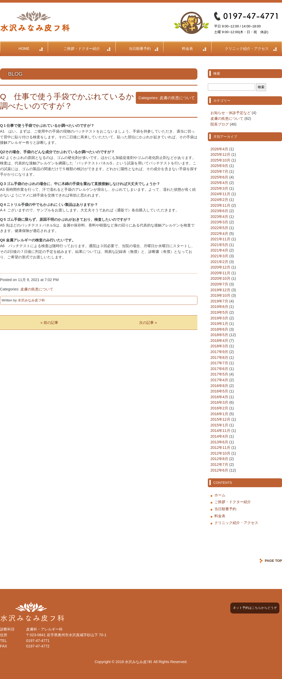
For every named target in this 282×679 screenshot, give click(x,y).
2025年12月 (220, 154)
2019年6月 (219, 307)
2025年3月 (219, 188)
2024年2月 (219, 200)
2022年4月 (219, 233)
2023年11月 (220, 205)
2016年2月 (219, 408)
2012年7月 (219, 464)
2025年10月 (220, 160)
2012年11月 (220, 447)
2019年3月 (219, 318)
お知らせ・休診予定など (230, 113)
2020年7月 (219, 284)
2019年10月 (220, 295)
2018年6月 (219, 329)
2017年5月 (219, 374)
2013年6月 (219, 442)
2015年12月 (220, 419)
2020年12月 (220, 267)
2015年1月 (219, 425)
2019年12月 (220, 290)
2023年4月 (219, 217)
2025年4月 (219, 183)
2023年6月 (219, 211)
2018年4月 (219, 340)
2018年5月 (219, 335)
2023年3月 (219, 222)
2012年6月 (219, 470)
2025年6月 (219, 177)
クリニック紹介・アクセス (247, 48)
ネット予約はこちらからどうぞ (255, 608)
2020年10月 (220, 278)
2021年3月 (219, 256)
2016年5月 (219, 391)
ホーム (219, 495)
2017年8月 (219, 357)
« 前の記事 (49, 322)
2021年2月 (219, 262)
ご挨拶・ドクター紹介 (81, 48)
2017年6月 (219, 369)
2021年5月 (219, 245)
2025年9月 (219, 166)
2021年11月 (220, 239)
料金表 (187, 48)
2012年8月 (219, 459)
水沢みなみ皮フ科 (31, 300)
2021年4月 (219, 250)
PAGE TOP (273, 561)
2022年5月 (219, 228)
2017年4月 (219, 380)
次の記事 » (148, 322)
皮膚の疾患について (177, 98)
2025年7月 (219, 171)
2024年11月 (220, 194)
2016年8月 (219, 386)
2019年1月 (219, 323)
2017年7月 (219, 363)
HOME (24, 48)
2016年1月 (219, 414)
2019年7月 (219, 301)
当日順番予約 (140, 48)
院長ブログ (219, 124)
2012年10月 (220, 453)
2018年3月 (219, 346)
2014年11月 (220, 430)
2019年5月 (219, 312)
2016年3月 (219, 402)
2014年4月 (219, 436)
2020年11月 (220, 273)
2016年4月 (219, 397)
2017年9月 (219, 352)
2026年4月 (219, 149)
